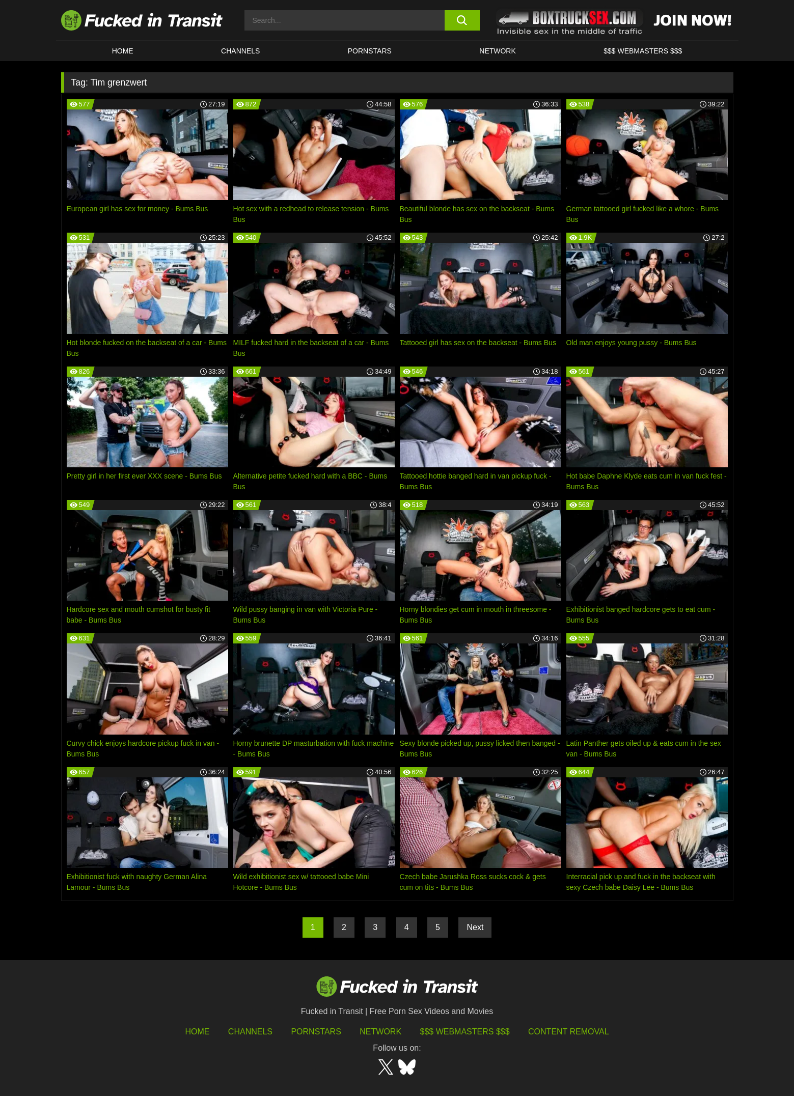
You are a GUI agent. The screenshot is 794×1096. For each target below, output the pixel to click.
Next (475, 927)
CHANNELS (240, 51)
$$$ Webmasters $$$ (465, 1031)
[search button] (462, 20)
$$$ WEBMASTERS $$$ (643, 51)
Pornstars (370, 51)
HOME (122, 51)
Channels (250, 1031)
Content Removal (568, 1031)
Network (497, 51)
